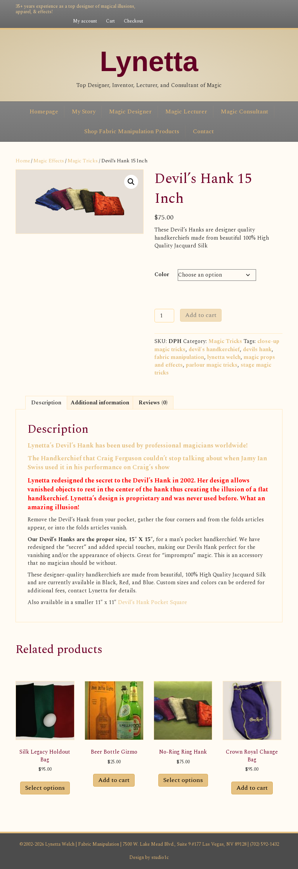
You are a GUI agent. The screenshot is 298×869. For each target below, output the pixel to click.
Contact (203, 131)
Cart (110, 21)
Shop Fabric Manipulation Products (131, 131)
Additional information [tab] (100, 403)
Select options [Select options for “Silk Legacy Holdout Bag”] (45, 787)
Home (23, 161)
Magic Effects (48, 161)
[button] (131, 182)
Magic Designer (130, 111)
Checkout (133, 21)
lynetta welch (224, 357)
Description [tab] (46, 403)
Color (161, 274)
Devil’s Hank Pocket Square (152, 602)
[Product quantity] (164, 315)
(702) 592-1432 (264, 844)
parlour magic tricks (211, 365)
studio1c (160, 857)
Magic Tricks (83, 161)
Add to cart (201, 315)
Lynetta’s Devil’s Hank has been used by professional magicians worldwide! (138, 445)
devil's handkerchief (214, 349)
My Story (83, 111)
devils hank (257, 349)
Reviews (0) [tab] (153, 403)
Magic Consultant (244, 111)
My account (85, 21)
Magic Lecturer (186, 111)
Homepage (43, 111)
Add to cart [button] (114, 780)
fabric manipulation (179, 357)
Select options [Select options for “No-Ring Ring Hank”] (183, 780)
